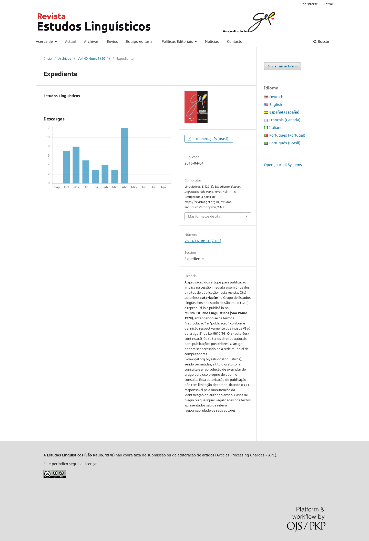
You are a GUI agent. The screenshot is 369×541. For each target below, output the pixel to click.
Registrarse (309, 4)
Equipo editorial (139, 41)
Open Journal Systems (283, 164)
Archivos (91, 41)
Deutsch (276, 96)
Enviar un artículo (283, 66)
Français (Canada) (284, 119)
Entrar (328, 4)
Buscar (321, 41)
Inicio (48, 58)
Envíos (112, 41)
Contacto (234, 41)
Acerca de (45, 41)
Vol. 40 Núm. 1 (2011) (94, 58)
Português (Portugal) (287, 135)
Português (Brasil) (284, 142)
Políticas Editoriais (178, 41)
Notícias (212, 41)
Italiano (275, 127)
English (275, 104)
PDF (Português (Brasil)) (211, 138)
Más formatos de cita (204, 216)
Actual (70, 41)
